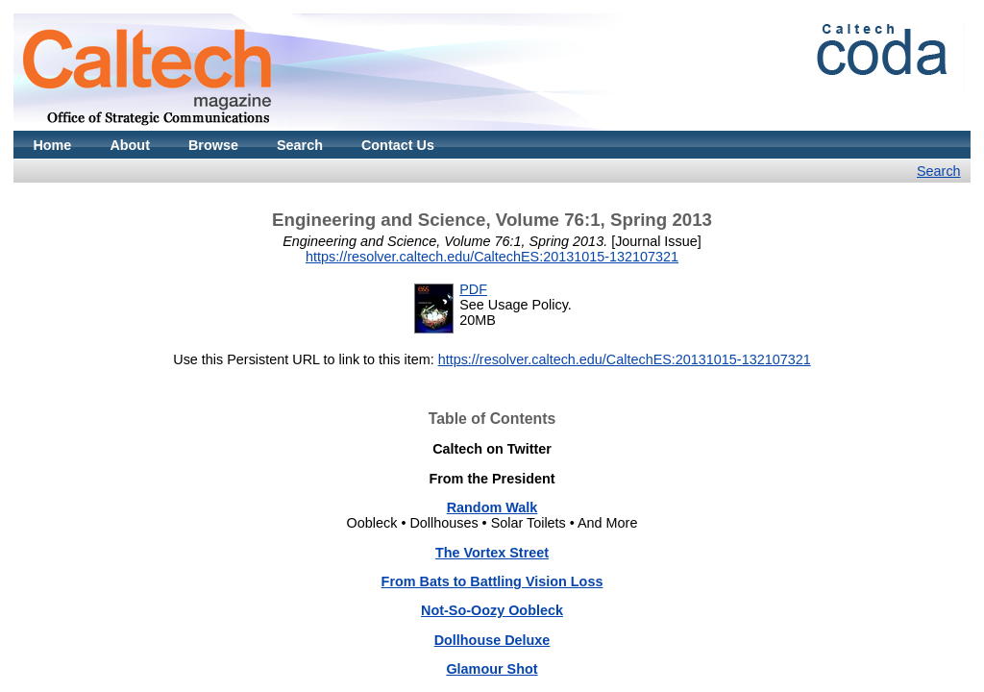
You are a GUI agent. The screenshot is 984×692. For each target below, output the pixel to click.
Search (300, 145)
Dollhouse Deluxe (492, 640)
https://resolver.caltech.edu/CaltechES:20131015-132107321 (492, 256)
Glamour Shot (491, 669)
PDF (473, 289)
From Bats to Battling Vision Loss (492, 581)
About (130, 145)
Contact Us (397, 145)
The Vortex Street (492, 552)
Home (52, 145)
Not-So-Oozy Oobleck (492, 610)
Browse (213, 145)
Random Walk (492, 507)
